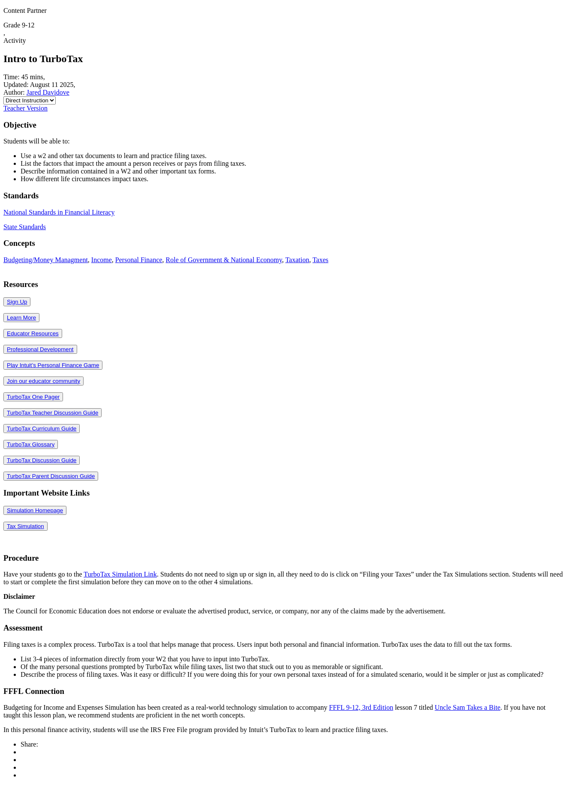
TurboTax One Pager (33, 397)
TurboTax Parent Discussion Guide (51, 476)
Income (101, 259)
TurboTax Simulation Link (120, 574)
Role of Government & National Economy (224, 259)
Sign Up (17, 302)
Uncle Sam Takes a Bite (467, 707)
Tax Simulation (25, 526)
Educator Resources (33, 333)
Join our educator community (43, 381)
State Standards (24, 226)
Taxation (297, 259)
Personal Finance (138, 259)
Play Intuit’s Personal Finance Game (53, 365)
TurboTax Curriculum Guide (41, 428)
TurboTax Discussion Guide (41, 460)
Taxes (320, 259)
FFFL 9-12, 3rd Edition (361, 707)
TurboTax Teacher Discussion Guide (52, 412)
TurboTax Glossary (30, 444)
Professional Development (40, 349)
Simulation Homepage (35, 510)
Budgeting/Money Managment (45, 259)
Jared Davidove (48, 92)
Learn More (21, 317)
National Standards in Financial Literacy (58, 212)
